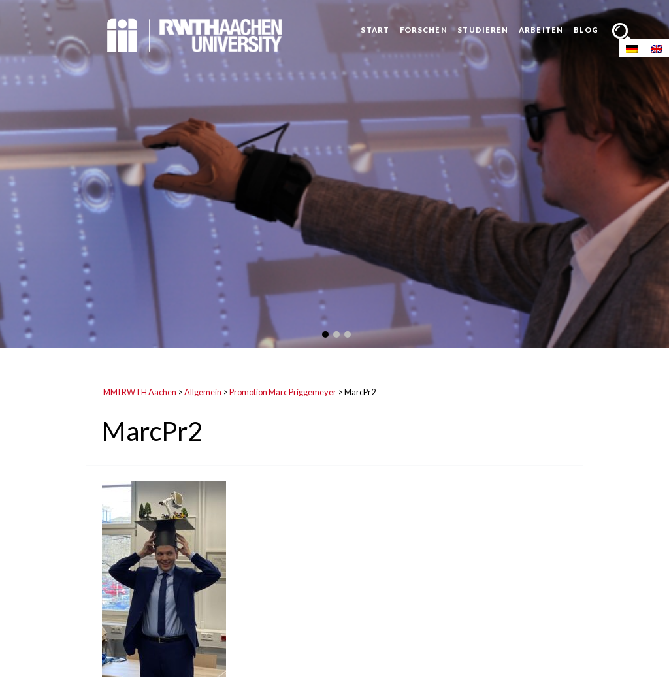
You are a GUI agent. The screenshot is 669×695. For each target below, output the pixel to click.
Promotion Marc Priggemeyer (282, 392)
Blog (586, 29)
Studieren (482, 29)
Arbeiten (541, 29)
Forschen (424, 29)
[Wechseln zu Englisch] (656, 48)
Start (375, 29)
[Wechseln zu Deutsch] (631, 48)
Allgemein (202, 392)
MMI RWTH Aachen (139, 392)
